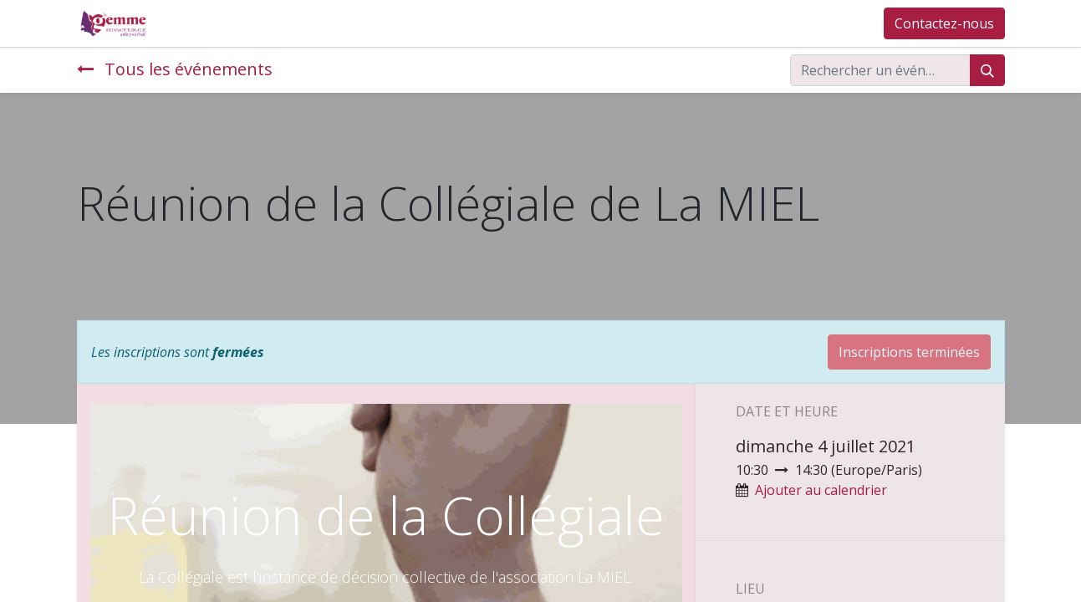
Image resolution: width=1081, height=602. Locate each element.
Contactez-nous (944, 23)
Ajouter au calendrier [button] (821, 490)
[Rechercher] (987, 70)
